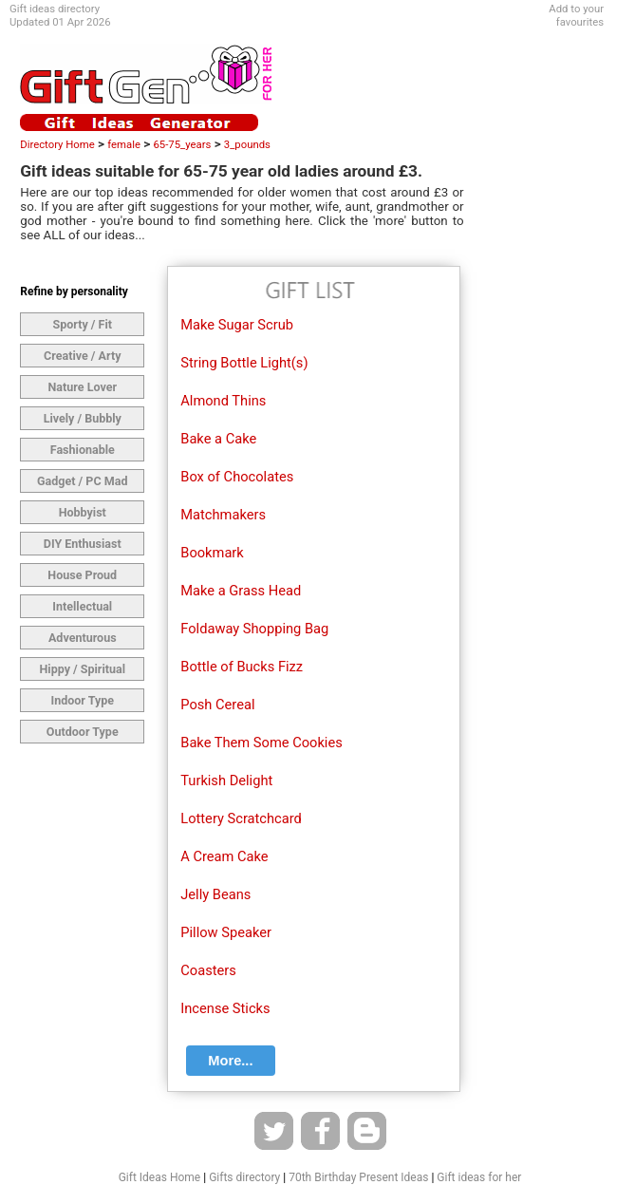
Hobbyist (82, 512)
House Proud (82, 575)
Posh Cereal (217, 704)
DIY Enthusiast (82, 543)
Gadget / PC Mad (82, 481)
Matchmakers (223, 514)
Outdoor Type (83, 731)
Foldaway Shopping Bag (254, 628)
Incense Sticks (225, 1008)
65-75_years (182, 144)
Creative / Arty (82, 355)
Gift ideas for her (479, 1177)
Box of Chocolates (236, 476)
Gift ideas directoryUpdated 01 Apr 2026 (60, 15)
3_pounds (247, 144)
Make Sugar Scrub (236, 324)
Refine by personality (74, 291)
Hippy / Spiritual (82, 669)
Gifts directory (244, 1177)
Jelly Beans (215, 894)
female (123, 144)
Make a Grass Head (240, 590)
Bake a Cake (218, 438)
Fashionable (82, 449)
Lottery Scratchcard (241, 818)
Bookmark (212, 552)
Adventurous (82, 637)
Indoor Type (82, 700)
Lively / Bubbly (82, 418)
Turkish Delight (226, 780)
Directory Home (57, 144)
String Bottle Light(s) (244, 362)
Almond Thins (223, 400)
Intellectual (82, 606)
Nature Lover (82, 387)
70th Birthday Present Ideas (358, 1177)
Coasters (208, 970)
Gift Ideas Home (160, 1177)
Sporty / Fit (83, 324)
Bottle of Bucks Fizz (241, 666)
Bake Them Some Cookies (261, 742)
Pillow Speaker (225, 932)
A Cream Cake (224, 856)
